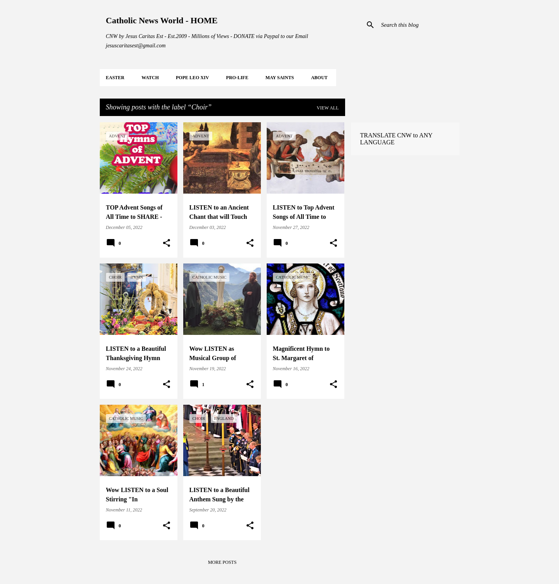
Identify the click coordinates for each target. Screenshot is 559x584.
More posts (222, 562)
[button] (166, 243)
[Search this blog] (419, 25)
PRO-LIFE (237, 77)
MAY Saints (280, 77)
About (319, 77)
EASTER (115, 77)
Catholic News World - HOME (162, 20)
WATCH (150, 77)
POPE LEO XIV (192, 77)
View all (328, 108)
